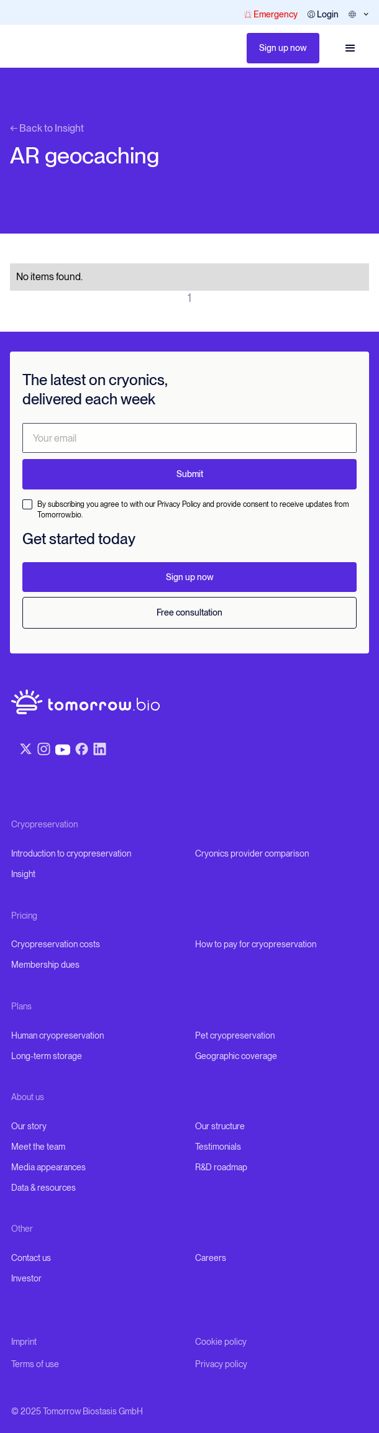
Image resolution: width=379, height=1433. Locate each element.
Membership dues (45, 965)
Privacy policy (221, 1364)
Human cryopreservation (57, 1035)
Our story (29, 1126)
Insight (23, 874)
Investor (26, 1278)
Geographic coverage (236, 1056)
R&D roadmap (221, 1167)
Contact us (31, 1258)
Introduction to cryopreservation (71, 853)
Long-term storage (46, 1056)
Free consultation (189, 612)
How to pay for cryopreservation (255, 944)
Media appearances (48, 1167)
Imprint (24, 1342)
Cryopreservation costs (55, 944)
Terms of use (35, 1364)
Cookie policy (221, 1342)
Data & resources (43, 1188)
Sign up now (283, 48)
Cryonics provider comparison (252, 853)
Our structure (220, 1126)
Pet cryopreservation (235, 1035)
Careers (210, 1258)
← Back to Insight (47, 128)
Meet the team (38, 1147)
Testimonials (218, 1147)
